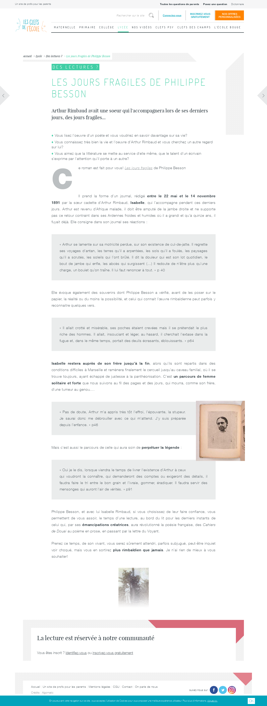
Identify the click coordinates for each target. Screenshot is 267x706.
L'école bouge (227, 27)
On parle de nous (146, 686)
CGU (116, 686)
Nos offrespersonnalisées (230, 15)
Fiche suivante (262, 95)
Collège (106, 27)
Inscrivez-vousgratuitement (200, 15)
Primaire (87, 27)
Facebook (214, 690)
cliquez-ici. (212, 700)
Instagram (232, 690)
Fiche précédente (5, 95)
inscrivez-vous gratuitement (113, 653)
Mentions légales (99, 686)
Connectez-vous (172, 15)
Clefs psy (165, 27)
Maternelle (65, 27)
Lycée (123, 27)
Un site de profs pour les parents (33, 4)
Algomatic (47, 692)
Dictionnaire (237, 4)
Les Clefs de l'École (31, 22)
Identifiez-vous (76, 653)
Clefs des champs (194, 27)
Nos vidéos (142, 27)
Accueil (35, 686)
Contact (127, 686)
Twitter (223, 690)
